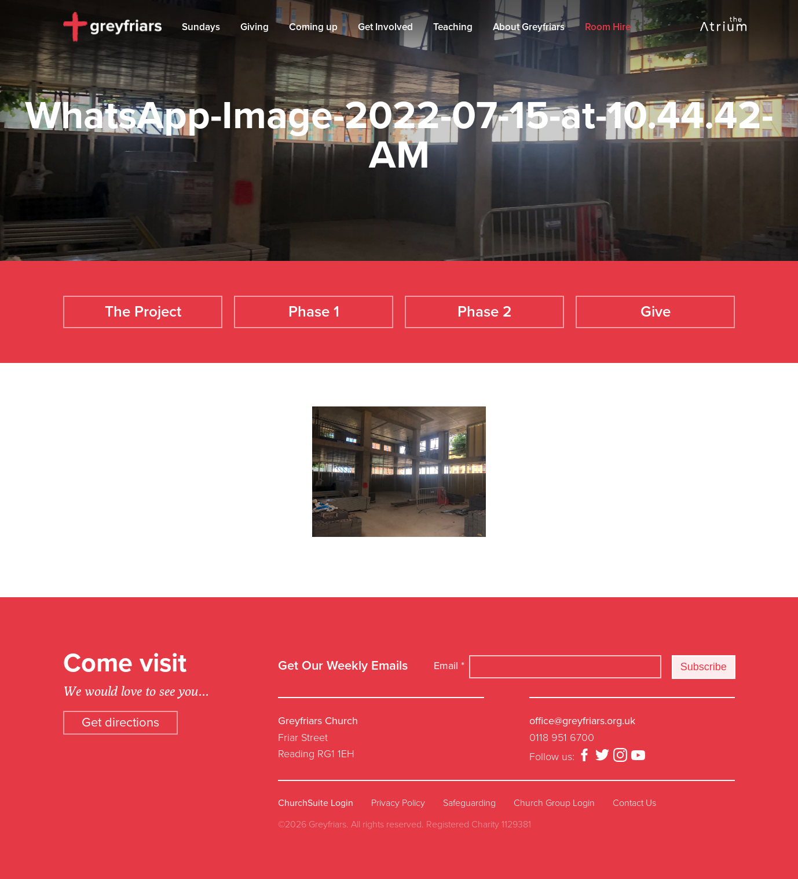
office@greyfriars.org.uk (582, 720)
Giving (254, 27)
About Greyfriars (529, 27)
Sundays (201, 27)
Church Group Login (554, 803)
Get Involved (385, 27)
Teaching (453, 27)
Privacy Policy (398, 803)
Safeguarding (469, 803)
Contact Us (634, 803)
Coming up (313, 27)
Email (449, 665)
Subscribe (703, 667)
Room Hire (608, 27)
